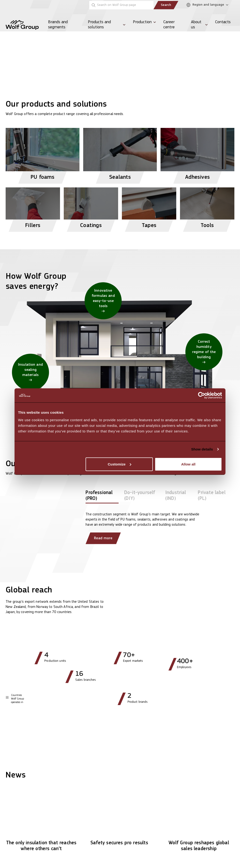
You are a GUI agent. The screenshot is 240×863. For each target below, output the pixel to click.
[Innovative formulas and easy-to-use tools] (103, 300)
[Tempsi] (26, 5)
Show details (202, 449)
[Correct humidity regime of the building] (203, 351)
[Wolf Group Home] (22, 25)
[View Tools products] (207, 207)
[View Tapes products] (149, 207)
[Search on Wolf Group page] (121, 5)
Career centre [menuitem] (169, 25)
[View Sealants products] (120, 154)
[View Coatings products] (91, 207)
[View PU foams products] (42, 154)
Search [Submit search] (166, 5)
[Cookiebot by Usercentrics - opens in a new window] (201, 395)
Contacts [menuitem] (223, 22)
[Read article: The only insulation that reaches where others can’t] (41, 822)
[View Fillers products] (33, 207)
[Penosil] (11, 5)
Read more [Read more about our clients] (103, 538)
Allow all (188, 464)
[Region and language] (208, 5)
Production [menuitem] (142, 22)
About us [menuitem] (196, 25)
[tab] (102, 496)
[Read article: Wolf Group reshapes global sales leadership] (198, 822)
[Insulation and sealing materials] (30, 372)
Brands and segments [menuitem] (58, 25)
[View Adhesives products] (197, 154)
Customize (119, 464)
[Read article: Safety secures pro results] (120, 819)
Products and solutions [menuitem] (99, 25)
